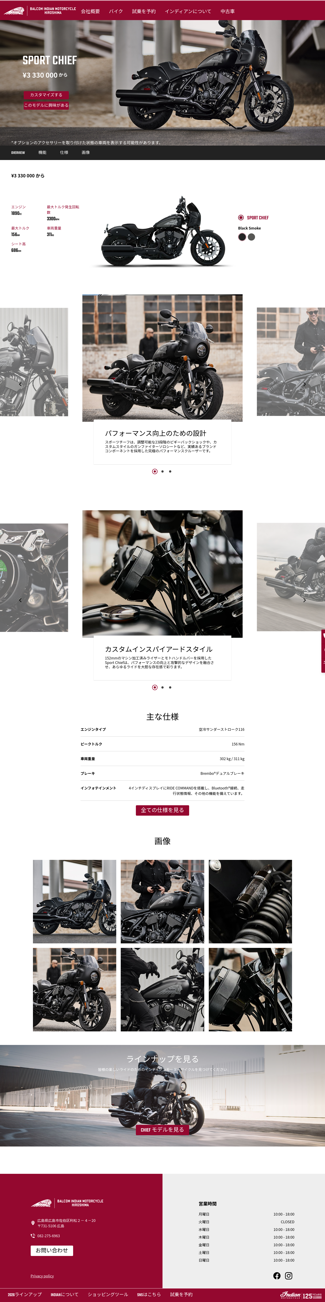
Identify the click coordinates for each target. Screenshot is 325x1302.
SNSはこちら (149, 1295)
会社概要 (90, 11)
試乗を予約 (144, 11)
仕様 (64, 153)
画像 (86, 153)
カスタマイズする (46, 95)
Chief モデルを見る (162, 1130)
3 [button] (170, 471)
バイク (116, 11)
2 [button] (162, 471)
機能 (42, 153)
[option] (162, 380)
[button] (21, 384)
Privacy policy (42, 1276)
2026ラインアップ (25, 1295)
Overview (18, 153)
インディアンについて (188, 11)
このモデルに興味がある (46, 106)
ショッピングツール (108, 1295)
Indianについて (65, 1295)
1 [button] (155, 471)
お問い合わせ (52, 1251)
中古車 (228, 11)
